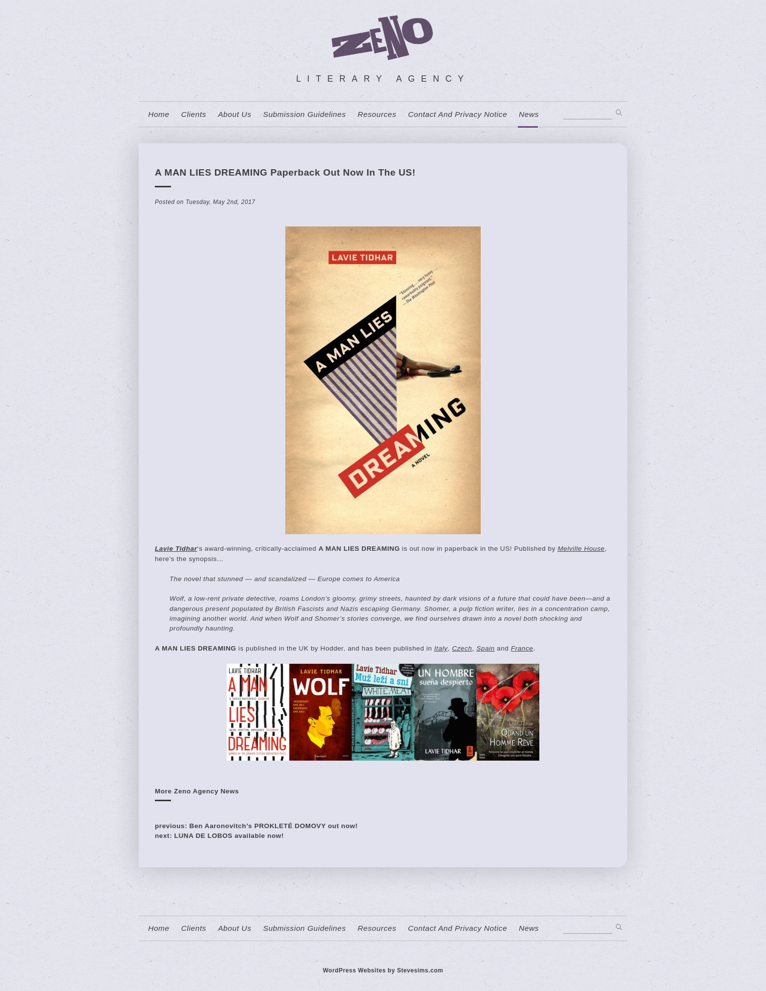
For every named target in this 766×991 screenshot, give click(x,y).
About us (234, 114)
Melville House (580, 548)
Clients (193, 114)
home (159, 114)
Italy (441, 648)
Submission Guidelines (304, 114)
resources (377, 114)
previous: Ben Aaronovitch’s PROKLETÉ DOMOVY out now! (256, 826)
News (529, 114)
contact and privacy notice (457, 114)
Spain (485, 648)
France (522, 648)
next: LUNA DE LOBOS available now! (219, 835)
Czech (462, 648)
